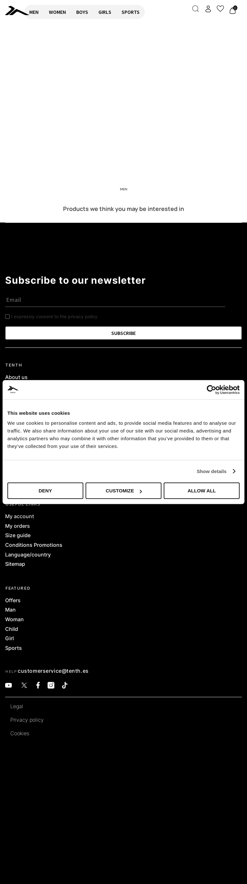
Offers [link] (13, 601)
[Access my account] (208, 8)
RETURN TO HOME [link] (23, 47)
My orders (17, 526)
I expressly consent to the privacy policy (54, 316)
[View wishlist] (220, 8)
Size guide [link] (18, 535)
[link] (12, 10)
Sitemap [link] (15, 564)
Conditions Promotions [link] (33, 545)
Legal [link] (16, 706)
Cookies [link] (19, 734)
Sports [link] (13, 648)
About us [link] (16, 377)
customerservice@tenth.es (53, 671)
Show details (212, 471)
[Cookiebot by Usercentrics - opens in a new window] (211, 389)
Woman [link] (14, 620)
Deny (45, 490)
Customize (124, 490)
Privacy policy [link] (27, 720)
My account (19, 516)
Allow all (202, 490)
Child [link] (11, 629)
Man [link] (10, 610)
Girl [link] (9, 639)
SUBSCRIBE (123, 333)
